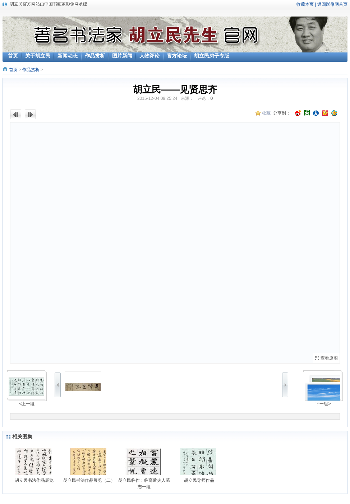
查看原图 (329, 358)
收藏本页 (305, 4)
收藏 (266, 113)
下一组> (323, 403)
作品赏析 (31, 69)
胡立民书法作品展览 (34, 480)
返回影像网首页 (332, 4)
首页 (13, 69)
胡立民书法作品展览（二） (89, 480)
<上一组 (26, 403)
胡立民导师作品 (199, 480)
